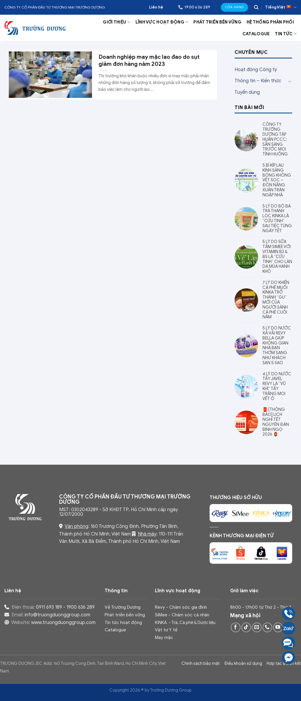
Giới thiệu (116, 22)
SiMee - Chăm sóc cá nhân (182, 615)
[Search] (256, 7)
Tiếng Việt (281, 7)
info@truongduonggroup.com (57, 615)
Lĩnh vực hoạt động (162, 22)
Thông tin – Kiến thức (258, 81)
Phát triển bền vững (217, 22)
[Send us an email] (257, 627)
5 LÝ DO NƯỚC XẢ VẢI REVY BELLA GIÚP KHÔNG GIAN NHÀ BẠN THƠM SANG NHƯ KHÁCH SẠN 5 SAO (276, 345)
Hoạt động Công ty (256, 70)
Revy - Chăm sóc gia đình (181, 607)
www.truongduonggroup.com (63, 622)
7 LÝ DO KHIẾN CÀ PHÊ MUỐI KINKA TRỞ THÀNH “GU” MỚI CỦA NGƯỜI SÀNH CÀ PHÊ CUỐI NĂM (275, 300)
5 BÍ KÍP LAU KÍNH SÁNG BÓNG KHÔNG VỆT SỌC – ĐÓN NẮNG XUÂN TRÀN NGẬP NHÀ (276, 180)
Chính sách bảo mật (200, 663)
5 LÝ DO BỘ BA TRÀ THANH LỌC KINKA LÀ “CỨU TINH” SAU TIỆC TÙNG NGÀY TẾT (277, 218)
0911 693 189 (49, 607)
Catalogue (256, 33)
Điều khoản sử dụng (243, 663)
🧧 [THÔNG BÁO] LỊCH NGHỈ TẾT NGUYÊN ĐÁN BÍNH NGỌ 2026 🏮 (275, 422)
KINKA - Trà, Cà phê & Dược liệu (185, 622)
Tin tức (286, 33)
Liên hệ (156, 7)
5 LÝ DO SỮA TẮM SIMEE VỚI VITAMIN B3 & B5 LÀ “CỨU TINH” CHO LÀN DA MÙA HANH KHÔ (277, 257)
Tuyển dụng (247, 92)
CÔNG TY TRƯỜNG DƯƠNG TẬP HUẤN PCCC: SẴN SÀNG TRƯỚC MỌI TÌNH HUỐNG (275, 139)
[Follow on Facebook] (235, 627)
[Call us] (267, 627)
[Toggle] (289, 81)
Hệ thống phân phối (270, 22)
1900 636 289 (80, 607)
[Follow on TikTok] (246, 627)
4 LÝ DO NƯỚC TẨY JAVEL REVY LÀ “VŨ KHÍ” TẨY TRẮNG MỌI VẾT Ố (276, 386)
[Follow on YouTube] (278, 627)
